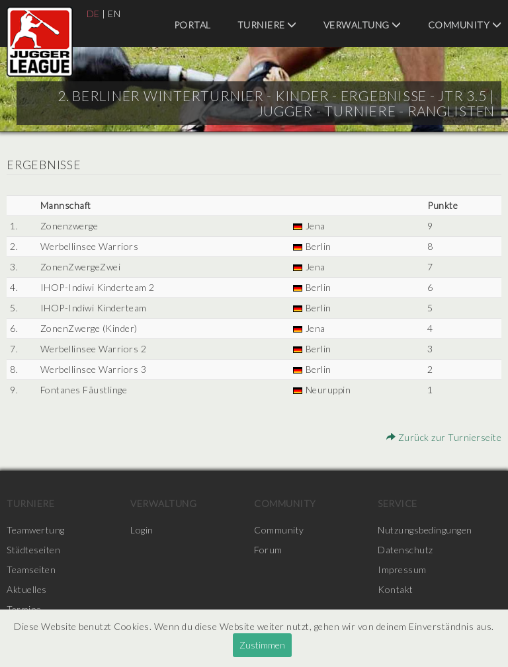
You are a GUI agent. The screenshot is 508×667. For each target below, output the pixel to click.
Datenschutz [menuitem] (405, 549)
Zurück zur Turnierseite (444, 437)
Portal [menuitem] (192, 24)
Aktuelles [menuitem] (27, 589)
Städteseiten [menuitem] (33, 549)
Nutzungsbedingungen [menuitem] (425, 529)
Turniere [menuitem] (267, 24)
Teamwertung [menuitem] (36, 529)
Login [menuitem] (141, 529)
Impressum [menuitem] (402, 569)
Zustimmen (262, 644)
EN (114, 13)
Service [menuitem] (397, 503)
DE (93, 13)
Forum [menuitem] (268, 549)
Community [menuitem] (465, 24)
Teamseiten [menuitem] (31, 569)
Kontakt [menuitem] (395, 589)
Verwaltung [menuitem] (362, 24)
